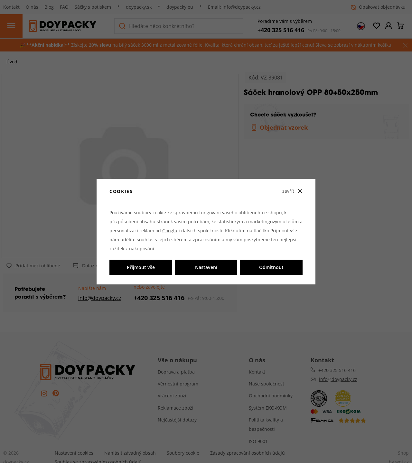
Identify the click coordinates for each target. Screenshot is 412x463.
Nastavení (206, 267)
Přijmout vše (141, 267)
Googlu (169, 230)
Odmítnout (271, 267)
